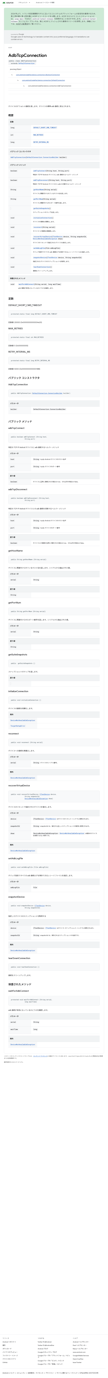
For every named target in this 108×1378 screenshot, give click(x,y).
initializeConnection (42, 218)
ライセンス (39, 1373)
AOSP (10, 48)
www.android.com (79, 1352)
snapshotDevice (39, 258)
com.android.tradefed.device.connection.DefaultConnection (43, 80)
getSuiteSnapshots (41, 208)
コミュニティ (21, 1373)
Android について (9, 1373)
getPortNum (38, 199)
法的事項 (31, 1373)
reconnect (37, 227)
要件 (4, 1345)
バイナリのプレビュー (10, 1352)
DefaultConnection (26, 63)
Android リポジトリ (9, 1342)
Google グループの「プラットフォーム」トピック (54, 1356)
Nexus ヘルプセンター (80, 1349)
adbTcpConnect (39, 171)
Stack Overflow (78, 1359)
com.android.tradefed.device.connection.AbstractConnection (38, 75)
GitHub (5, 1362)
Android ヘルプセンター (81, 1342)
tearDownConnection (41, 267)
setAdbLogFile (39, 248)
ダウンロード (7, 1349)
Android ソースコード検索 (45, 3)
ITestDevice (57, 237)
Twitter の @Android (44, 1342)
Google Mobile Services (81, 1356)
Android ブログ (43, 1349)
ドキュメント (23, 3)
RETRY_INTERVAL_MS (41, 142)
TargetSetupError (18, 726)
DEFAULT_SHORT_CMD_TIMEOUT (45, 128)
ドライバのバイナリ (9, 1359)
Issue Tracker (77, 1362)
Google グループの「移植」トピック (50, 1364)
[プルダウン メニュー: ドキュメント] (30, 2)
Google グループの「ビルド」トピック (51, 1361)
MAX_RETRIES (38, 135)
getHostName (38, 190)
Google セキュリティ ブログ (47, 1352)
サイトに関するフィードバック (67, 1373)
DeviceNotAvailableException (45, 239)
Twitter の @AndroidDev (46, 1345)
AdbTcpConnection (18, 157)
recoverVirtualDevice (42, 237)
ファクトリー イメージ (10, 1356)
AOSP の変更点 (22, 24)
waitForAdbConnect (26, 284)
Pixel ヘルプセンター (80, 1345)
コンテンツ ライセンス (40, 1056)
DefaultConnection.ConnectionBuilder (43, 157)
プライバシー (49, 1373)
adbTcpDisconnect (40, 180)
